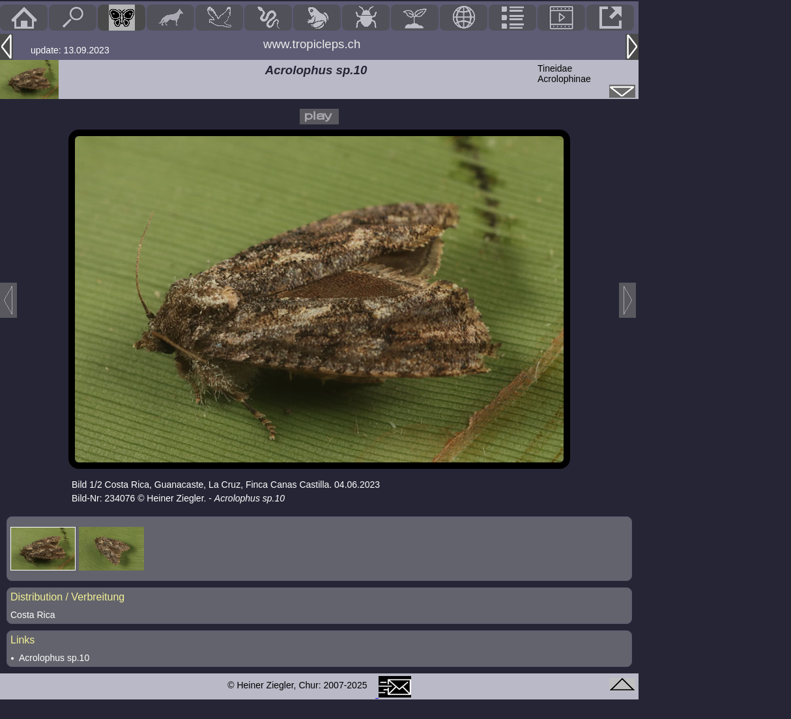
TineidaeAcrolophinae (564, 73)
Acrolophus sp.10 (54, 658)
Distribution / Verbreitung (67, 596)
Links (22, 639)
